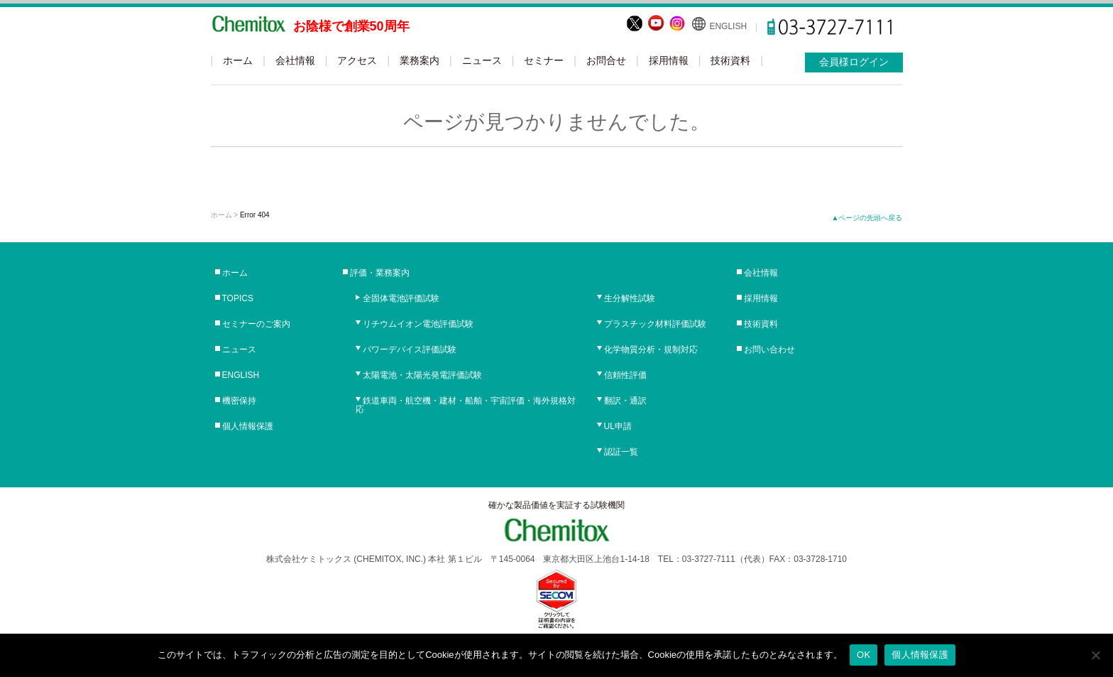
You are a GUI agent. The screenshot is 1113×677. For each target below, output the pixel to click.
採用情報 (669, 60)
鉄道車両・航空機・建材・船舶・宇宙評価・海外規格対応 (466, 405)
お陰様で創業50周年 (351, 26)
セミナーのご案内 (256, 324)
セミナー (544, 60)
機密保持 (239, 401)
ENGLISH (728, 26)
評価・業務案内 (380, 273)
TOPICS (237, 298)
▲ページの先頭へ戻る (867, 218)
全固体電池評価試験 (401, 298)
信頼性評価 (625, 375)
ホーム (238, 60)
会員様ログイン (854, 61)
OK (863, 654)
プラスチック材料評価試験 (655, 324)
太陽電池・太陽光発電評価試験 (422, 375)
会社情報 (295, 60)
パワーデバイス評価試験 (409, 349)
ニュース (482, 60)
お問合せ (606, 60)
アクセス (357, 60)
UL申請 (618, 426)
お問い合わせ (769, 349)
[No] (1095, 655)
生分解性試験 (629, 298)
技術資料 (730, 60)
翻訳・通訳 (625, 401)
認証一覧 (621, 452)
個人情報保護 (247, 426)
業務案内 (419, 60)
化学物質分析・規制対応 (651, 349)
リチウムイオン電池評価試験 (418, 324)
